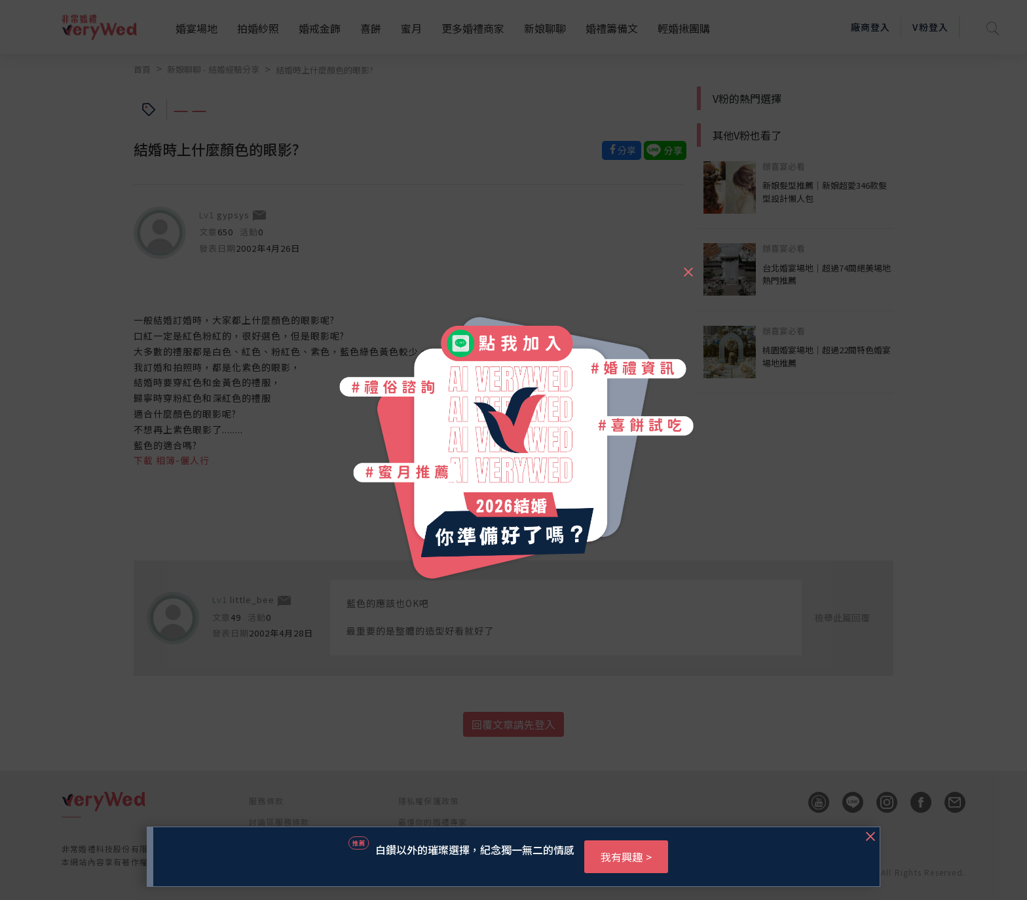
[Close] (687, 266)
